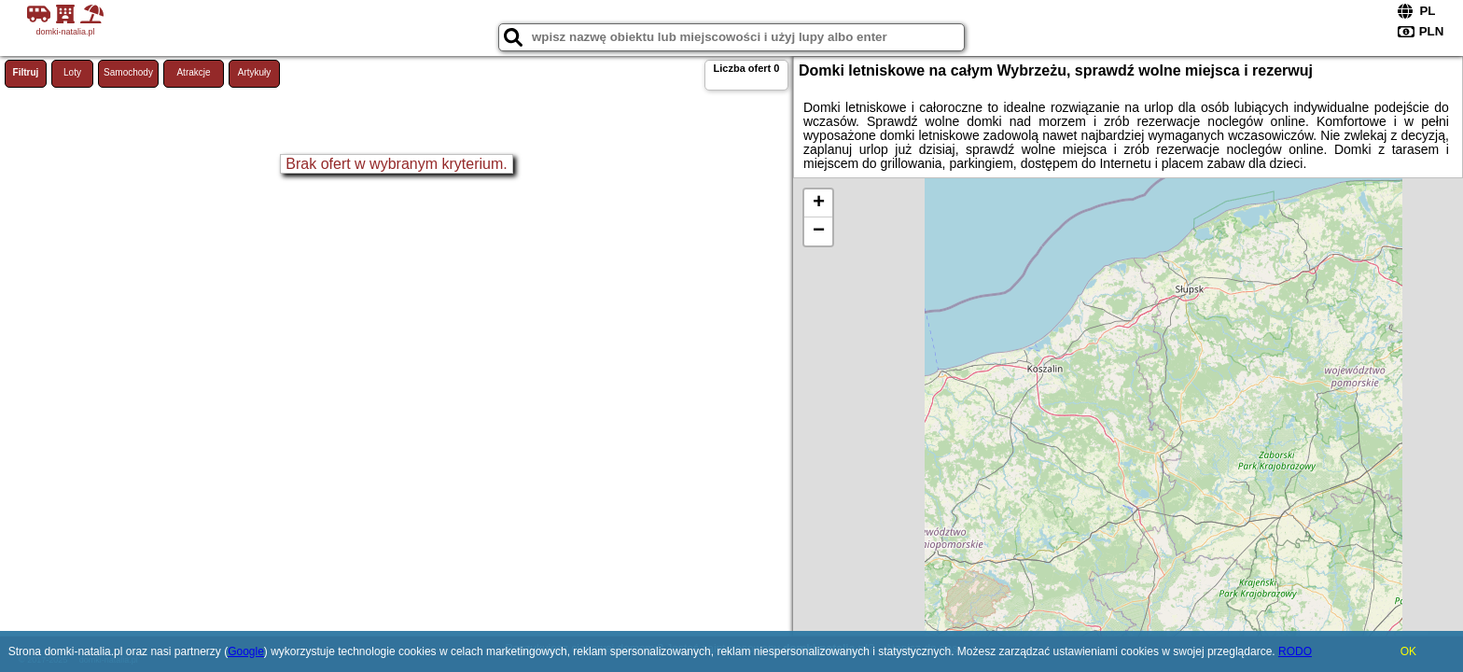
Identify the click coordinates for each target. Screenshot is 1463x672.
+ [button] (819, 203)
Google (246, 651)
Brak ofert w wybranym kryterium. (396, 164)
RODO (1295, 651)
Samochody (128, 72)
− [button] (819, 231)
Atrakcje (193, 72)
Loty (72, 72)
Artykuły (255, 72)
